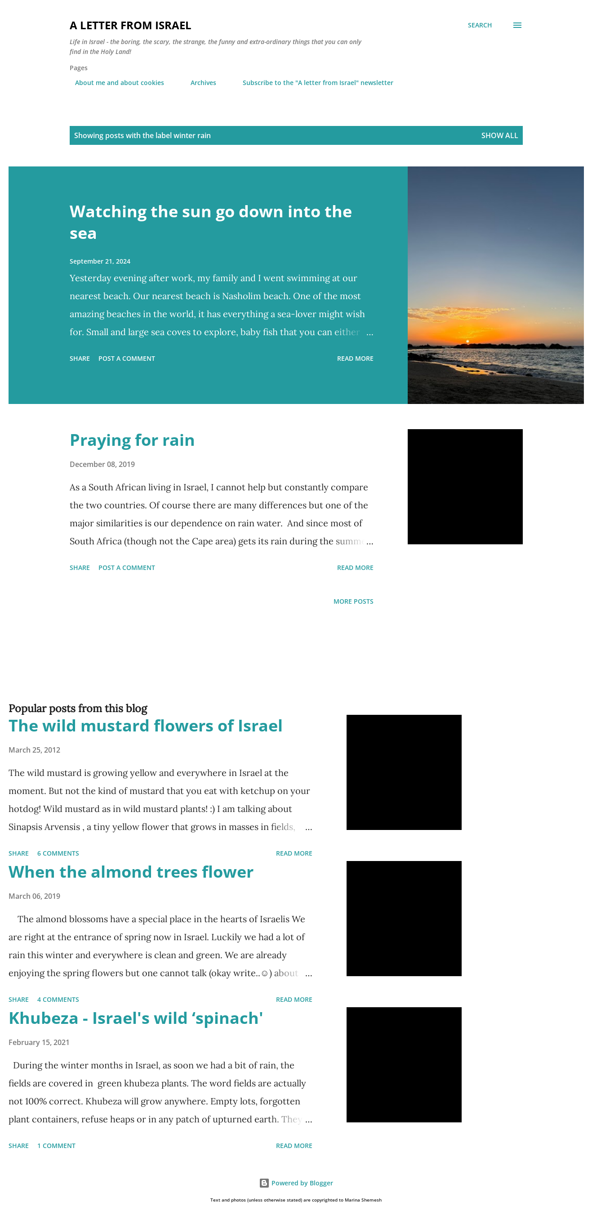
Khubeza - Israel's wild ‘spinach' (136, 1018)
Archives (198, 82)
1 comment (56, 1145)
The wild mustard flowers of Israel (146, 725)
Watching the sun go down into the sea (211, 222)
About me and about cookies (114, 82)
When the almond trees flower (131, 872)
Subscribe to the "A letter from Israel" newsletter (312, 82)
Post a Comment (126, 358)
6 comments (58, 853)
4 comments (58, 999)
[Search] (480, 25)
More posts (354, 601)
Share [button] (80, 358)
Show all (499, 135)
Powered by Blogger (296, 1183)
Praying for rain (132, 440)
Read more (355, 358)
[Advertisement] (278, 668)
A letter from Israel (130, 25)
